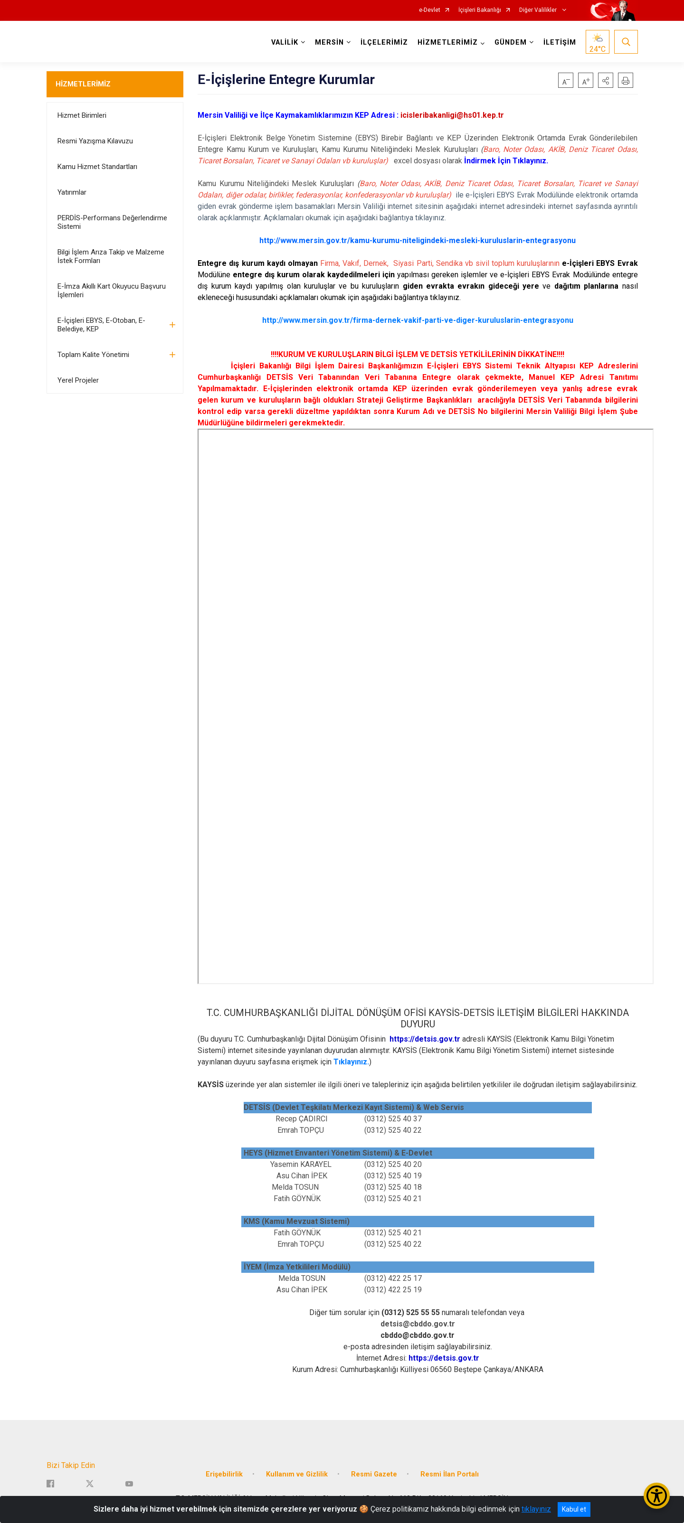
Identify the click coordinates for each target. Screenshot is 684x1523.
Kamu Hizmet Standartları (97, 166)
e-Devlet (429, 10)
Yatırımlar (71, 192)
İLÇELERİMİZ (384, 42)
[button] (605, 80)
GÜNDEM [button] (510, 42)
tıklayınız (536, 1509)
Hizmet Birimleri (81, 115)
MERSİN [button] (329, 42)
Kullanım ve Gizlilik (297, 1473)
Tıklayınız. (351, 1061)
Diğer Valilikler (538, 10)
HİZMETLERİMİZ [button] (448, 42)
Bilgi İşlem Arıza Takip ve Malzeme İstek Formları (110, 256)
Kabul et (574, 1509)
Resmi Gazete (374, 1473)
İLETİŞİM (559, 42)
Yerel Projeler (78, 380)
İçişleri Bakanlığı (479, 10)
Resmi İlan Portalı (449, 1473)
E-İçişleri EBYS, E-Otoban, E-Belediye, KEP (101, 324)
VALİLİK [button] (284, 42)
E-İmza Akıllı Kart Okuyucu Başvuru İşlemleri (111, 290)
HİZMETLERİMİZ (83, 84)
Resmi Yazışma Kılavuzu (95, 141)
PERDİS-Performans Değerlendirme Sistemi (112, 222)
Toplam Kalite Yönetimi (93, 354)
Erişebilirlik (224, 1473)
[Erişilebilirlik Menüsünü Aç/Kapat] (657, 1496)
